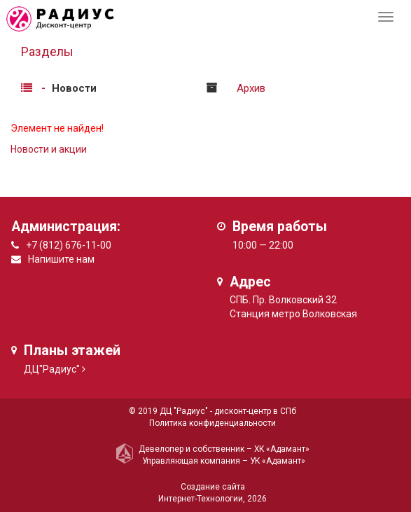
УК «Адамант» (277, 461)
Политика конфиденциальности (212, 423)
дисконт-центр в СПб (255, 411)
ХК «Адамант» (281, 449)
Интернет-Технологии (200, 499)
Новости (74, 88)
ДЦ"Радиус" (52, 369)
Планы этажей (72, 351)
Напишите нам (61, 259)
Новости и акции (49, 149)
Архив (251, 88)
